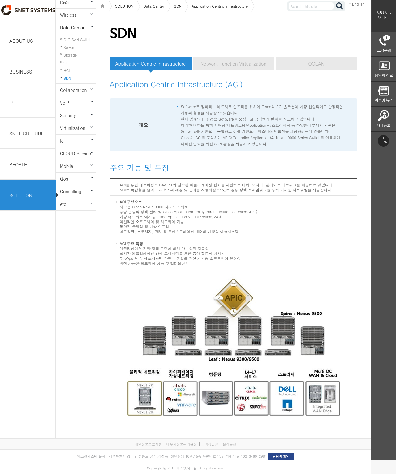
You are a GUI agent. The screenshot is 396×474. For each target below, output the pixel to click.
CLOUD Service (75, 153)
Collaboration (73, 90)
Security (68, 115)
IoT (63, 141)
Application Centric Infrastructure (150, 63)
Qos (64, 179)
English (358, 3)
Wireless (68, 15)
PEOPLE (18, 164)
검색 (339, 6)
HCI (66, 70)
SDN (67, 78)
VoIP (64, 103)
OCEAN (316, 63)
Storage (70, 55)
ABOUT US (21, 40)
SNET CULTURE (26, 133)
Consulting (70, 191)
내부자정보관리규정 (181, 444)
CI (65, 62)
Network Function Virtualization (233, 63)
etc (63, 204)
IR (11, 102)
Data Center (72, 27)
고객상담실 (209, 444)
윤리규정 (229, 444)
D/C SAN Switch (77, 39)
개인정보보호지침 (148, 444)
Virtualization (72, 128)
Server (68, 47)
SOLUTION (20, 195)
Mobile (66, 166)
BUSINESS (20, 71)
